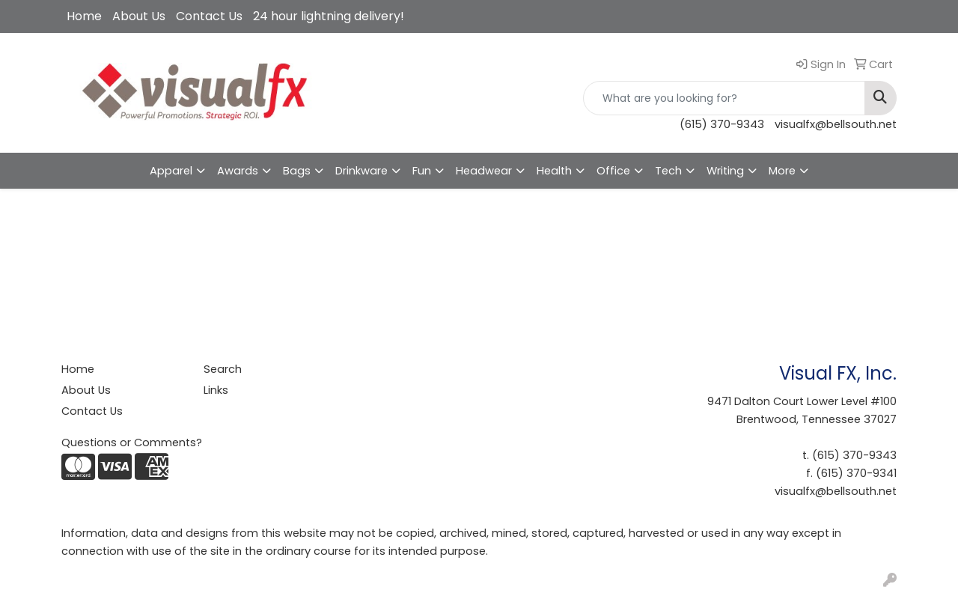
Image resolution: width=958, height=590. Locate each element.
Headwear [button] (484, 170)
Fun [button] (421, 170)
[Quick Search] (724, 98)
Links (216, 390)
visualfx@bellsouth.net (836, 124)
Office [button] (613, 170)
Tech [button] (668, 170)
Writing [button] (725, 170)
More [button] (782, 170)
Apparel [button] (171, 170)
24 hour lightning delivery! (328, 16)
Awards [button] (237, 170)
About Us (138, 16)
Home (84, 16)
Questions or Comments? (131, 442)
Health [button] (554, 170)
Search (223, 369)
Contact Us (209, 16)
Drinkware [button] (361, 170)
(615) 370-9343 (722, 124)
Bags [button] (297, 170)
